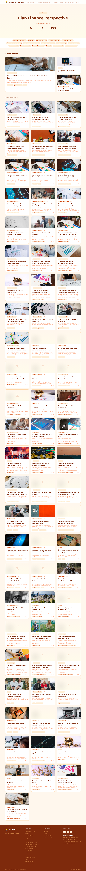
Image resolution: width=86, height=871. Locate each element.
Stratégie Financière (69, 2)
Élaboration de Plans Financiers (31, 43)
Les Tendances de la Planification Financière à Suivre (70, 839)
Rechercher (77, 2)
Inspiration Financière (71, 45)
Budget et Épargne (25, 45)
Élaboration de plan (47, 2)
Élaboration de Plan (74, 43)
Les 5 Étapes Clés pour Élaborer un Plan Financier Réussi (71, 843)
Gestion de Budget (58, 45)
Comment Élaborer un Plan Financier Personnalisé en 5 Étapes (71, 837)
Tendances (39, 2)
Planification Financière (30, 2)
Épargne (48, 45)
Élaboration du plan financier (14, 43)
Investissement (13, 45)
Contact (46, 833)
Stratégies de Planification (48, 43)
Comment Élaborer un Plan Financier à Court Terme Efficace (71, 841)
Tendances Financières (38, 45)
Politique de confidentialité (50, 838)
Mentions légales (48, 835)
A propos (46, 831)
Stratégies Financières (58, 2)
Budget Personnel (61, 43)
